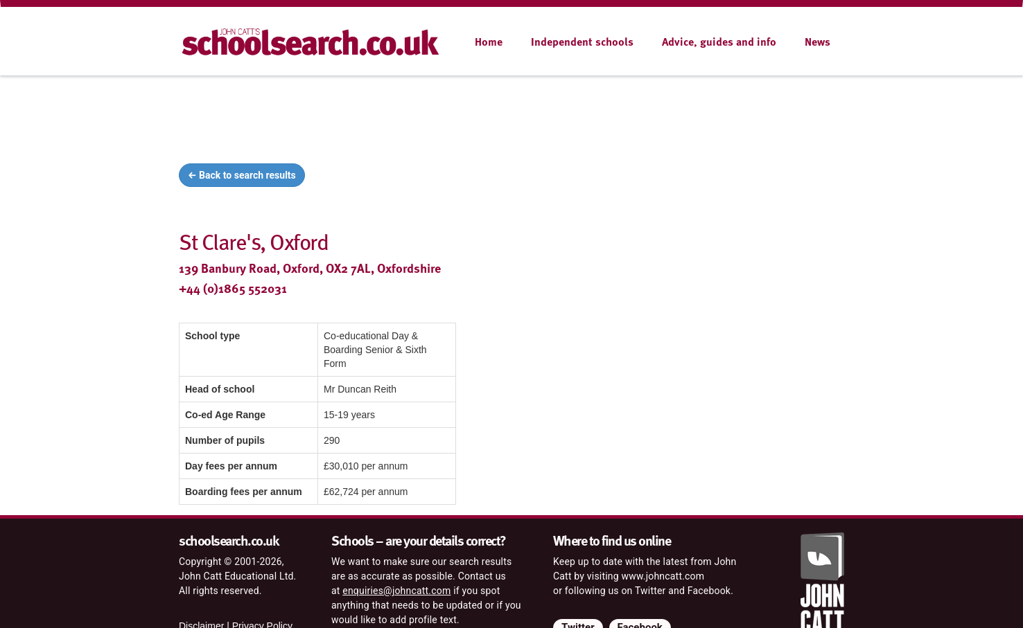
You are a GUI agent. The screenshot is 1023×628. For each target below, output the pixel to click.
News (817, 41)
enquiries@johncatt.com (396, 590)
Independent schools (582, 41)
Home (488, 41)
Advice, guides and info (719, 41)
